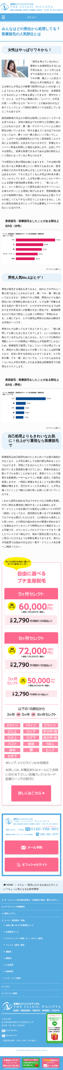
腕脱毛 (8, 952)
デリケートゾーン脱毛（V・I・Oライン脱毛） (25, 938)
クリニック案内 (10, 993)
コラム (7, 987)
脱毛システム (9, 913)
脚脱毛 (8, 958)
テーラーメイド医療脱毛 (14, 907)
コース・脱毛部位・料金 (14, 920)
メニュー (31, 17)
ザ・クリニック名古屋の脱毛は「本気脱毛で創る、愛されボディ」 (32, 900)
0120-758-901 (11, 1030)
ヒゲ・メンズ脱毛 (13, 978)
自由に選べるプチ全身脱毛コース (20, 925)
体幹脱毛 (9, 971)
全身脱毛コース (12, 932)
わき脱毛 (9, 965)
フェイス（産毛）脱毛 (15, 945)
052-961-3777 (11, 1035)
